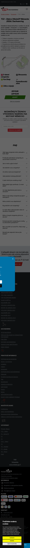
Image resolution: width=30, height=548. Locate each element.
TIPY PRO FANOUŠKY (7, 295)
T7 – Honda (4, 449)
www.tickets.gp (15, 465)
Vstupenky (13, 14)
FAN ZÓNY (4, 339)
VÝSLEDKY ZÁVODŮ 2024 (8, 320)
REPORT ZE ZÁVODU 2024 (8, 318)
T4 (1, 444)
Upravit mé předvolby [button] (12, 543)
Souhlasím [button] (12, 537)
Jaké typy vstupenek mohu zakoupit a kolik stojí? (13, 153)
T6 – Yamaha (4, 446)
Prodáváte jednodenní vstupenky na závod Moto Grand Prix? (13, 158)
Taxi (2, 379)
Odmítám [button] (12, 540)
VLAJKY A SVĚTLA (6, 300)
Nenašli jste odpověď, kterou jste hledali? (12, 233)
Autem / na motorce (6, 361)
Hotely (3, 389)
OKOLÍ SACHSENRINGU (7, 411)
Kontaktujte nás (15, 264)
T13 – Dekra (4, 431)
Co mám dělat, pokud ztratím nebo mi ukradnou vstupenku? (13, 210)
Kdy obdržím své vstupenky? (11, 205)
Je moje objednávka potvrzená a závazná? (12, 190)
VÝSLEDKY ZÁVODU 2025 (8, 310)
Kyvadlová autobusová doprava (9, 377)
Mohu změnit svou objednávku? (12, 201)
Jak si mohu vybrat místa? (10, 163)
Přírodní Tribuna (5, 429)
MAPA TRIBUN (5, 347)
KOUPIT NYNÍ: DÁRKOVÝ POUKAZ (10, 397)
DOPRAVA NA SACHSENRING (8, 359)
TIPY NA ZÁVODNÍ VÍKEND (8, 297)
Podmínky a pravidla (6, 476)
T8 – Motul (4, 451)
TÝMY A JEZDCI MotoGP (7, 287)
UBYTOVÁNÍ (4, 387)
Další (2, 454)
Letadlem (3, 364)
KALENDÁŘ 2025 (5, 313)
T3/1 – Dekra (4, 441)
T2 (1, 436)
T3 (1, 439)
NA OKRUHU (4, 382)
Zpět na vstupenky (15, 101)
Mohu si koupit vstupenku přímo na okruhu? (13, 216)
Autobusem (4, 369)
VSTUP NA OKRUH (6, 332)
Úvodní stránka (5, 14)
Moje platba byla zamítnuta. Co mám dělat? (13, 185)
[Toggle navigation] (27, 9)
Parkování (3, 374)
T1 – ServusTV (5, 434)
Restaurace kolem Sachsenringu (9, 414)
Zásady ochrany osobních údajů (9, 478)
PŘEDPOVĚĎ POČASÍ (7, 292)
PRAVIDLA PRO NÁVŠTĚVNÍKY (9, 344)
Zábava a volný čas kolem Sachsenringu (11, 417)
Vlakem (3, 366)
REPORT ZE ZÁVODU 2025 (8, 308)
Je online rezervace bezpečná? (12, 172)
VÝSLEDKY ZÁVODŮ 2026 (8, 305)
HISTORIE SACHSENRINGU (8, 342)
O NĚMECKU (4, 409)
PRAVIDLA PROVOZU (6, 384)
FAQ (15, 460)
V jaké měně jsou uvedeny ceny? (12, 180)
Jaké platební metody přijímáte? (12, 176)
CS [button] (23, 4)
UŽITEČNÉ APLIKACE (7, 394)
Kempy (3, 392)
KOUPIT (15, 97)
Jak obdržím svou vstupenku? (11, 167)
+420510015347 (8, 260)
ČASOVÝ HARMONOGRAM (8, 290)
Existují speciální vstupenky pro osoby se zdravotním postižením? (14, 221)
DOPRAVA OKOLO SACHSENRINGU (10, 372)
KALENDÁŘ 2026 (5, 302)
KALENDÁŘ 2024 (5, 315)
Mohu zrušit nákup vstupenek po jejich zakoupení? (14, 196)
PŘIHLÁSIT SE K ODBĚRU (15, 130)
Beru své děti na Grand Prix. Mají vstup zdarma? (14, 227)
